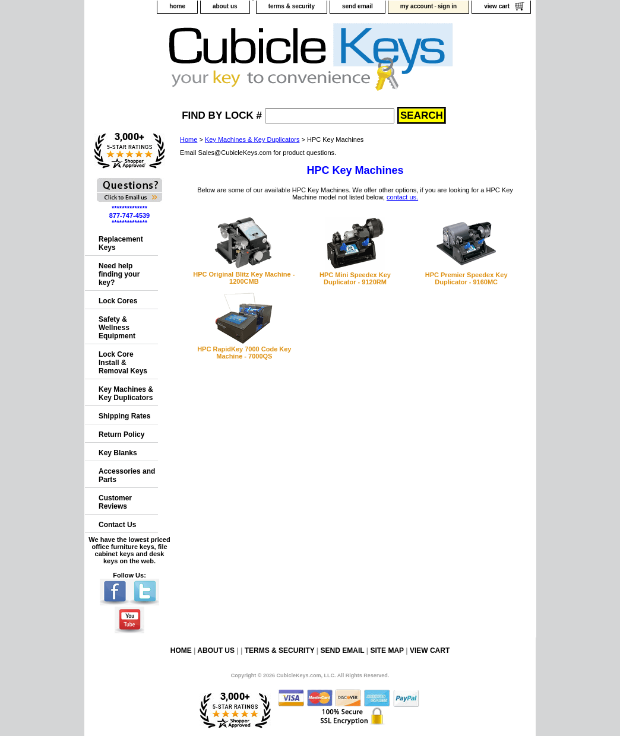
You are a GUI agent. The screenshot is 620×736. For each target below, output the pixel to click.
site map (386, 650)
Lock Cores (118, 301)
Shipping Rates (124, 416)
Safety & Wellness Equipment (117, 327)
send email (357, 6)
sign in (447, 6)
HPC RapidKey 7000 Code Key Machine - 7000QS (244, 352)
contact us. (402, 197)
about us (225, 6)
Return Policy (121, 434)
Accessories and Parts (127, 475)
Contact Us (117, 525)
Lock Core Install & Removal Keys (123, 362)
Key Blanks (118, 453)
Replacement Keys (121, 243)
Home (188, 139)
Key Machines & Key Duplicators (252, 139)
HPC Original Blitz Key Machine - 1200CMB (244, 278)
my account (417, 6)
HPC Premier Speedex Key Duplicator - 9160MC (466, 278)
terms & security (291, 6)
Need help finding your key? (119, 274)
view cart (497, 6)
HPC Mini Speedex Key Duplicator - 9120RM (355, 278)
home (177, 6)
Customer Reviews (115, 502)
